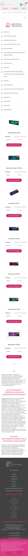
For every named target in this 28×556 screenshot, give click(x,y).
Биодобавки (8, 109)
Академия (15, 8)
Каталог (5, 8)
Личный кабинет (14, 470)
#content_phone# (14, 533)
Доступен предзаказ (14, 145)
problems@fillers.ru (14, 538)
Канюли (6, 80)
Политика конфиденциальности (14, 488)
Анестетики (7, 63)
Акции (14, 483)
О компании (14, 476)
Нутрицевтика (8, 84)
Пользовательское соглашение (14, 490)
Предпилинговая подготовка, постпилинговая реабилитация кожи (14, 74)
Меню (23, 8)
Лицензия (14, 486)
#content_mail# (14, 535)
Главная (14, 474)
